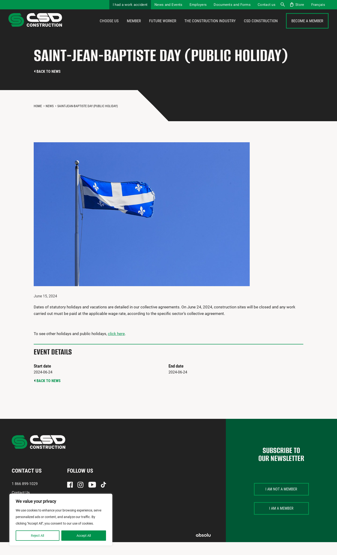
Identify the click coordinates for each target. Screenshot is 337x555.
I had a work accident (130, 5)
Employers (198, 5)
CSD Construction (261, 27)
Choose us (109, 27)
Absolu (203, 548)
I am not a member (281, 502)
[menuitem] (318, 4)
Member (134, 27)
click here (116, 346)
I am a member (281, 521)
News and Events (168, 5)
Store (299, 5)
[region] (60, 520)
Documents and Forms (232, 5)
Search (282, 4)
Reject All (37, 535)
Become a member (307, 27)
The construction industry (210, 27)
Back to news (49, 84)
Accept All (84, 535)
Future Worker (162, 27)
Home (38, 119)
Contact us (266, 5)
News (50, 119)
